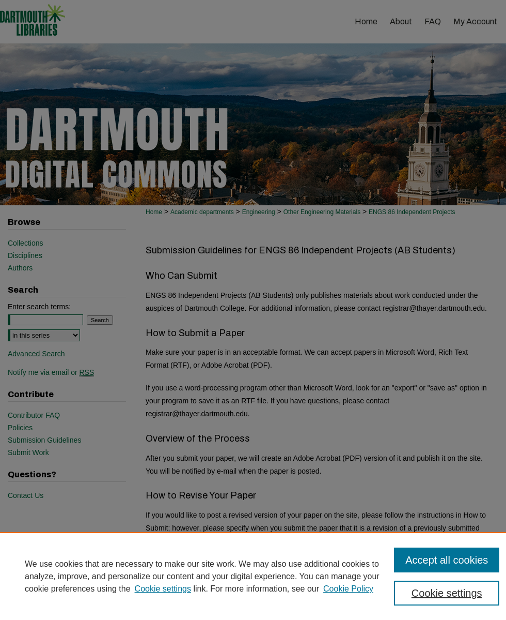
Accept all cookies (446, 560)
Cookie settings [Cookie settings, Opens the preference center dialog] (447, 593)
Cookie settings (163, 588)
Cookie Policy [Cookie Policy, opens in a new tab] (348, 588)
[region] (253, 576)
